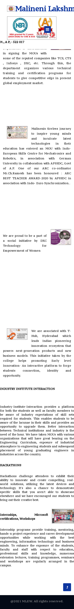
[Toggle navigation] (47, 29)
